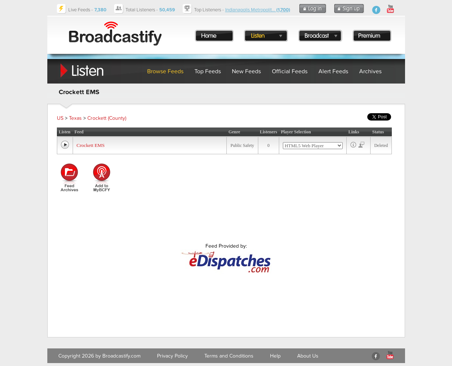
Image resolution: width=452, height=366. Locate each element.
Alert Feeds (333, 71)
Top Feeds (207, 71)
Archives (370, 71)
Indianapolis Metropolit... (257, 10)
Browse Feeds (165, 71)
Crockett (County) (106, 118)
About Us (307, 356)
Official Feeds (289, 71)
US (60, 118)
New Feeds (246, 71)
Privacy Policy (172, 356)
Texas (75, 118)
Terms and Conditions (229, 356)
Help (275, 356)
